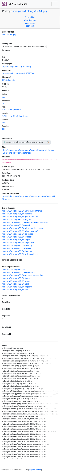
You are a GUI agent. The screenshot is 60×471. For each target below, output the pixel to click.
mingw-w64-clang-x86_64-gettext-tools (18, 272)
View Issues (30, 23)
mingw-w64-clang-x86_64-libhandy (17, 245)
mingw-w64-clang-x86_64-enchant (17, 214)
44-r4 (4, 122)
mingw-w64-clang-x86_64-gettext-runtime (20, 217)
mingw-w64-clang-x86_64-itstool (16, 278)
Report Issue (30, 26)
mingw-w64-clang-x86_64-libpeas (16, 248)
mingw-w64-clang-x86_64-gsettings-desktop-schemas (25, 222)
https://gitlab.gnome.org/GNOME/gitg (18, 73)
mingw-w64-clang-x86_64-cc (14, 269)
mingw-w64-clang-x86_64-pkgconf (17, 287)
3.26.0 (5, 116)
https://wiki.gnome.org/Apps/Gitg (16, 67)
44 (3, 103)
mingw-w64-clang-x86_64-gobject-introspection (22, 275)
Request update (35, 470)
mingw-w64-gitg (9, 35)
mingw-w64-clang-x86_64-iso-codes (17, 234)
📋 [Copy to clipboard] (48, 142)
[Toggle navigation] (54, 4)
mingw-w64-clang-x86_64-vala (15, 290)
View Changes (30, 20)
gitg (3, 97)
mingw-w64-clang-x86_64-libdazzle (17, 237)
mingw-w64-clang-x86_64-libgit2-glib (18, 243)
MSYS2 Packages (14, 4)
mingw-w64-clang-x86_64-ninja (15, 284)
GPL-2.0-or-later (8, 80)
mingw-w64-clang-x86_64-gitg (30, 11)
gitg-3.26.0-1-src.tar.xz (18, 116)
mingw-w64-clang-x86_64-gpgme (16, 219)
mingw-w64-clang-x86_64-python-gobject (20, 254)
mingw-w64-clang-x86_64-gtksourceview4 (20, 231)
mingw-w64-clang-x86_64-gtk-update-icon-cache (23, 228)
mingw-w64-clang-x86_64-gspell (16, 225)
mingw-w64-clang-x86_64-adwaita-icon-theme (22, 211)
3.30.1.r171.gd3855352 (12, 110)
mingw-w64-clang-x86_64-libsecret (17, 251)
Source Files (30, 17)
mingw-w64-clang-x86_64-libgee (16, 240)
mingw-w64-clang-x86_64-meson (16, 281)
